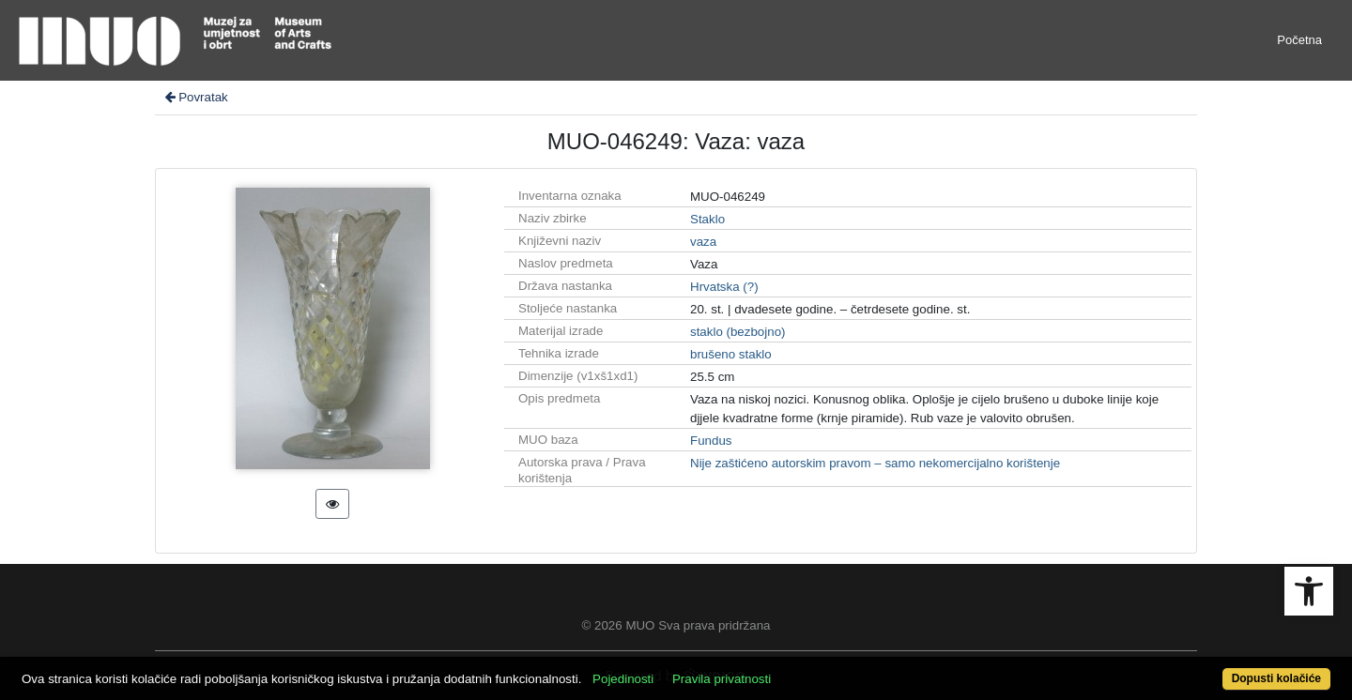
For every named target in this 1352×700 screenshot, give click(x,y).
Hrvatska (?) (724, 287)
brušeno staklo (731, 354)
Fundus (710, 441)
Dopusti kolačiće (1276, 678)
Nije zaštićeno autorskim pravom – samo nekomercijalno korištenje (875, 463)
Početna (1299, 40)
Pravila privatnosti (721, 679)
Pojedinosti (622, 679)
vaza (703, 242)
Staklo (707, 219)
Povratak (195, 97)
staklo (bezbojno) (738, 332)
